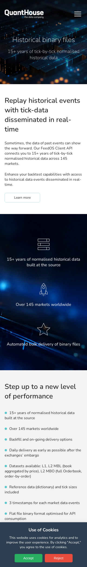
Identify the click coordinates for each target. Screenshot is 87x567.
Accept (28, 558)
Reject (58, 558)
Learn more (27, 197)
